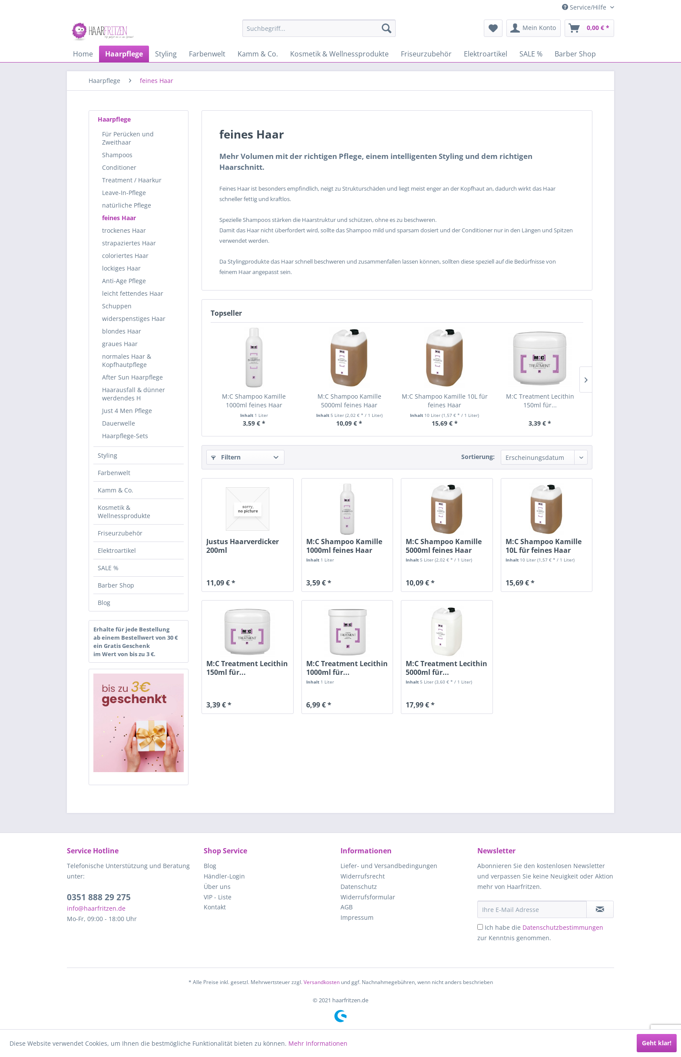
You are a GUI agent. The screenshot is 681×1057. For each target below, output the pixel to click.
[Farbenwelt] (207, 54)
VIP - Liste (217, 897)
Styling (107, 455)
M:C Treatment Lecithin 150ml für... (540, 400)
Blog (104, 602)
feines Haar (119, 218)
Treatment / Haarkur (132, 180)
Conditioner (119, 167)
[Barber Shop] (575, 54)
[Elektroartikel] (485, 54)
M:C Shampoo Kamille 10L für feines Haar (445, 400)
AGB (346, 907)
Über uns (217, 886)
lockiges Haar (121, 268)
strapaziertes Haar (129, 243)
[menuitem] (319, 28)
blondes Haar (121, 331)
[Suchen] (386, 28)
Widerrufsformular (367, 897)
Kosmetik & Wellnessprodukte (124, 511)
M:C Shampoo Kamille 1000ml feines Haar (254, 400)
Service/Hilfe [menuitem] (585, 7)
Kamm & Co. (115, 490)
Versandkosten (322, 982)
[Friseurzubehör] (426, 54)
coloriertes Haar (125, 255)
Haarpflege (114, 119)
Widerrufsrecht (362, 876)
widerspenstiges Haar (133, 318)
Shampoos (117, 155)
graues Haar (120, 344)
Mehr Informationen (317, 1043)
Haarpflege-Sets (125, 436)
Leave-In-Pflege (124, 192)
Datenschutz (358, 886)
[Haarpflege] (124, 54)
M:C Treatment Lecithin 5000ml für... (446, 668)
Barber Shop (116, 585)
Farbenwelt (114, 473)
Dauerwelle (118, 423)
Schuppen (117, 306)
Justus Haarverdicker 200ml (242, 546)
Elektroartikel (117, 550)
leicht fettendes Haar (132, 293)
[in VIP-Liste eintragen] (600, 909)
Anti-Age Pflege (124, 281)
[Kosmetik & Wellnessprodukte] (339, 54)
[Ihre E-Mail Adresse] (532, 909)
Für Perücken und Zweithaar (128, 138)
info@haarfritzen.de (96, 908)
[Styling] (166, 54)
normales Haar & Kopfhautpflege (126, 360)
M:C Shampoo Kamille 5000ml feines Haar (349, 400)
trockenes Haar (124, 230)
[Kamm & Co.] (257, 54)
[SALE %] (531, 54)
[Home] (83, 54)
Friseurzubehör (120, 533)
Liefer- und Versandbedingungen (388, 866)
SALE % (108, 568)
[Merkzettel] (493, 28)
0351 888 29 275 (99, 897)
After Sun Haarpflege (132, 377)
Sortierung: (478, 457)
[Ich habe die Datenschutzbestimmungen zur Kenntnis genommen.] (480, 927)
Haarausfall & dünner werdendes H (133, 394)
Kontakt (215, 907)
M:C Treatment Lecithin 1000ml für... (347, 668)
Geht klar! (656, 1043)
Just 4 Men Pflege (127, 410)
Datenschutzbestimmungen (562, 927)
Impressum (357, 917)
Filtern (226, 457)
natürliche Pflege (126, 205)
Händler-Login (224, 876)
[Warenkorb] (589, 28)
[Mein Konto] (533, 28)
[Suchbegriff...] (319, 28)
